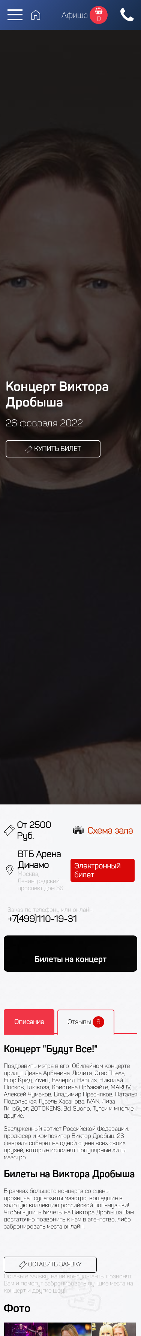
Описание (29, 1022)
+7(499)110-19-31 (42, 918)
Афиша (75, 15)
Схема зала (110, 830)
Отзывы (86, 1022)
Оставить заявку (50, 1265)
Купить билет (53, 449)
